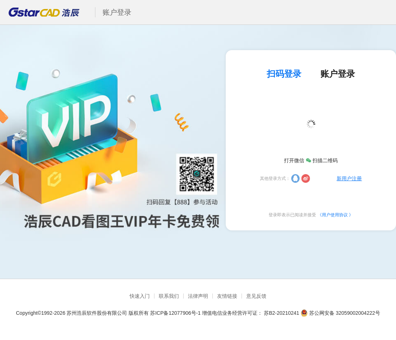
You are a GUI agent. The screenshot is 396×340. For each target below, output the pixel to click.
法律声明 (198, 296)
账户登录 (337, 74)
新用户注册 (349, 178)
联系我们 (169, 296)
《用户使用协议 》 (335, 214)
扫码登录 (284, 74)
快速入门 (140, 296)
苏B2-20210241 (281, 313)
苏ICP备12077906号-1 (175, 313)
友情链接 (227, 296)
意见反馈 (256, 296)
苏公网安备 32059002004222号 (340, 313)
